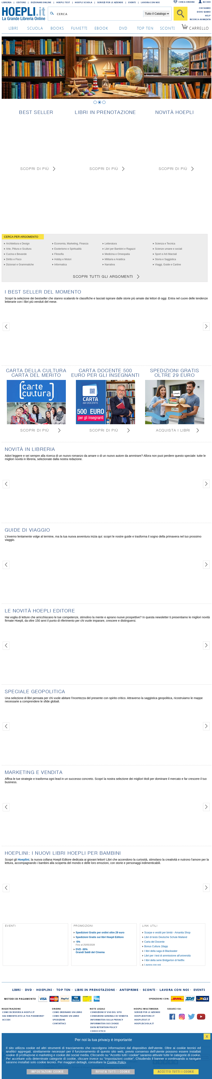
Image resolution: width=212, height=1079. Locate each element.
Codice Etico (98, 1031)
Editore (21, 2)
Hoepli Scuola (83, 2)
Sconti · (150, 990)
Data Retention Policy (103, 1027)
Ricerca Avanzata (200, 19)
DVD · (29, 990)
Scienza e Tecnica (165, 243)
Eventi (132, 2)
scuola (35, 28)
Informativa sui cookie (104, 1023)
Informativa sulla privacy (106, 1019)
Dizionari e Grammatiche (20, 264)
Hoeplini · (45, 990)
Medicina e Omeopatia (117, 254)
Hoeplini (23, 859)
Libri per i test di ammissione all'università (167, 955)
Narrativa (110, 264)
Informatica (60, 264)
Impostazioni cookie (47, 1071)
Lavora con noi (152, 964)
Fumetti (79, 28)
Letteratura (111, 243)
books (57, 28)
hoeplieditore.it (144, 1016)
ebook (101, 28)
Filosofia (59, 254)
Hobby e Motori (62, 259)
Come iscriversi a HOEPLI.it (18, 1012)
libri (13, 28)
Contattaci (59, 1023)
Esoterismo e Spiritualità (67, 248)
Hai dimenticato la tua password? (23, 1016)
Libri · (17, 990)
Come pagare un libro (66, 1016)
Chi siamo (205, 8)
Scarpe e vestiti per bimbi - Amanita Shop (167, 932)
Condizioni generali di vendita (109, 1016)
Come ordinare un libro (67, 1012)
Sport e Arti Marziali (166, 254)
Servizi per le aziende (110, 2)
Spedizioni (59, 1019)
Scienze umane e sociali (168, 248)
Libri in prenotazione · (96, 990)
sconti (167, 28)
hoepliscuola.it (144, 1023)
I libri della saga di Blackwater (160, 951)
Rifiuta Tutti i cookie (113, 1071)
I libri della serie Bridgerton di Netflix (164, 960)
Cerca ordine (187, 2)
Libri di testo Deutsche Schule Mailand (165, 937)
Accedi (207, 2)
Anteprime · (130, 990)
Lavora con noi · (175, 990)
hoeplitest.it (142, 1019)
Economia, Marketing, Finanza (71, 243)
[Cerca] (180, 14)
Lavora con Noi (150, 2)
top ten (145, 28)
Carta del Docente (154, 941)
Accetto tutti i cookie (176, 1071)
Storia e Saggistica (165, 259)
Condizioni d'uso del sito (106, 1012)
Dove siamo (204, 11)
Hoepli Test (63, 2)
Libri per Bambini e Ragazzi (120, 248)
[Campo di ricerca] (99, 13)
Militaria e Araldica (115, 259)
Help (208, 15)
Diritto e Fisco (13, 259)
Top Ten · (64, 990)
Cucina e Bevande (16, 254)
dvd (123, 28)
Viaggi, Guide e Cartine (168, 264)
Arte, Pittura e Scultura (18, 248)
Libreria (7, 2)
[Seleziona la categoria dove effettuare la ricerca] (157, 13)
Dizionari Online (41, 2)
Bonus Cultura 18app (156, 946)
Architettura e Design (18, 243)
